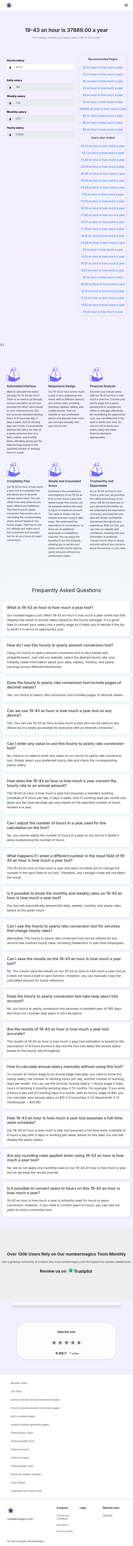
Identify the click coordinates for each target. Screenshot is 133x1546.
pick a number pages (23, 1416)
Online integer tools (22, 1465)
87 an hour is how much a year (103, 249)
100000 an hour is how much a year (102, 109)
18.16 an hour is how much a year (103, 235)
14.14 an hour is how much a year (102, 256)
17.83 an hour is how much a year (103, 305)
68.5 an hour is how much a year (103, 270)
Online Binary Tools (22, 1432)
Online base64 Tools (23, 1441)
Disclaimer (63, 1524)
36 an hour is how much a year (103, 277)
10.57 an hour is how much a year (103, 222)
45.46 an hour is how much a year (103, 173)
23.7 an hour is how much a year (103, 153)
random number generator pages (30, 1424)
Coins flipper (18, 1482)
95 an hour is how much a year (103, 115)
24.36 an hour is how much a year (103, 187)
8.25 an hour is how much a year (103, 298)
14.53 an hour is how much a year (103, 146)
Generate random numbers (26, 1474)
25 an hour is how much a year (103, 74)
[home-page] (9, 5)
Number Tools (19, 1383)
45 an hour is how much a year (103, 95)
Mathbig (107, 1515)
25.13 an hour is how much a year (103, 166)
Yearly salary (15, 127)
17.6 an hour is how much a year (103, 194)
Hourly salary (15, 60)
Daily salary (14, 80)
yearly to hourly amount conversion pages (35, 1399)
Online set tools (20, 1449)
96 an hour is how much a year (103, 122)
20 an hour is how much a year (103, 67)
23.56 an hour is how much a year (103, 242)
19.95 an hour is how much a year (103, 180)
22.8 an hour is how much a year (103, 291)
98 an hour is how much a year (103, 129)
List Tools (16, 1391)
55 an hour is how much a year (103, 102)
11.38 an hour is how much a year (103, 229)
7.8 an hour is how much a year (103, 311)
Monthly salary (16, 111)
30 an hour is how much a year (103, 81)
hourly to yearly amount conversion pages (35, 1407)
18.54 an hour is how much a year (103, 208)
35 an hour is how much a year (103, 88)
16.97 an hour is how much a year (103, 263)
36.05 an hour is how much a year (103, 284)
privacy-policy (65, 1531)
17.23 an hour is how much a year (103, 201)
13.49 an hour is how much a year (103, 159)
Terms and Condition (63, 1517)
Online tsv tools (20, 1457)
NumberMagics (36, 1541)
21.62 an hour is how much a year (103, 215)
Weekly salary (16, 96)
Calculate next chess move (26, 1490)
